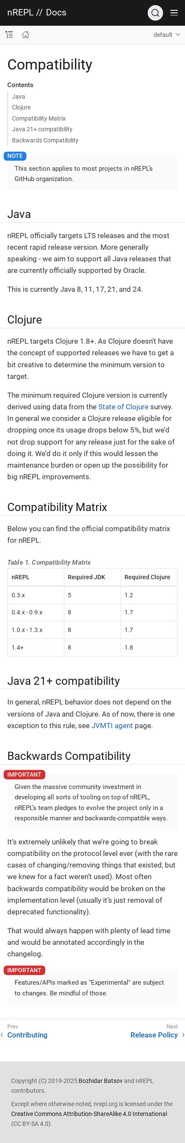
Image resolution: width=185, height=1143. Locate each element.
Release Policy (154, 1035)
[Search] (155, 13)
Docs (56, 12)
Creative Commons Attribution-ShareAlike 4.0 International (89, 1113)
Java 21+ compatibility (42, 129)
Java (18, 96)
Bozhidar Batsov (101, 1080)
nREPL (20, 12)
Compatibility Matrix (39, 118)
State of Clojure (123, 406)
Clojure (21, 107)
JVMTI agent (112, 725)
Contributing (27, 1035)
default (163, 34)
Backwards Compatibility (45, 140)
